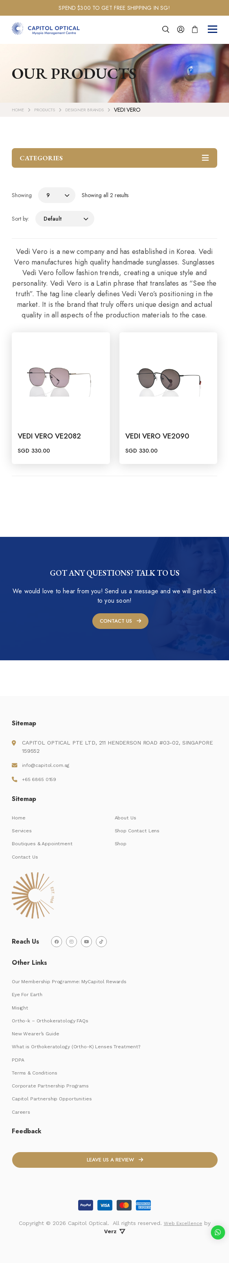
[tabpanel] (114, 8)
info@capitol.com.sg (49, 757)
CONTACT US (116, 648)
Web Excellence (183, 1223)
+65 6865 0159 (41, 771)
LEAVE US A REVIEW (110, 1164)
